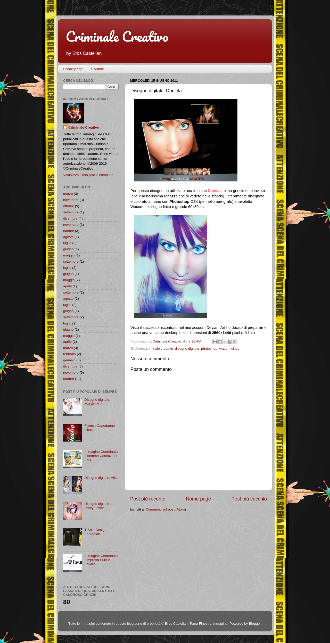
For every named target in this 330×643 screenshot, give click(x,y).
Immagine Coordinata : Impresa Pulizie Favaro (101, 560)
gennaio (69, 360)
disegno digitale (187, 348)
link (251, 333)
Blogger (255, 623)
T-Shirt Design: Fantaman (95, 532)
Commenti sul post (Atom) (166, 509)
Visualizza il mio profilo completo (88, 175)
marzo (68, 194)
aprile (67, 286)
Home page (73, 69)
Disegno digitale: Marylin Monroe (97, 402)
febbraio (69, 354)
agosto (68, 237)
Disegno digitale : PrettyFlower (97, 506)
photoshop (209, 348)
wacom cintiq (229, 348)
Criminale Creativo (117, 36)
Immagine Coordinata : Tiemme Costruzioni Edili (101, 456)
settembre (71, 212)
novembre (71, 200)
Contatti (97, 69)
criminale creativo (159, 348)
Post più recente (148, 499)
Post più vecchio (249, 499)
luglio (67, 243)
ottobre (68, 206)
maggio (69, 255)
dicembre (70, 218)
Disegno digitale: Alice (101, 478)
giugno (68, 249)
